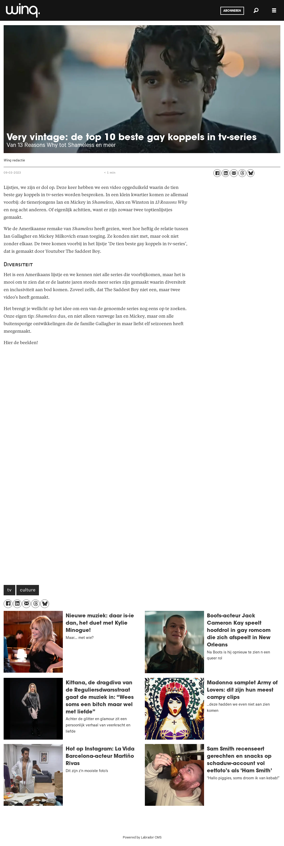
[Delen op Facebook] (217, 173)
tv (9, 590)
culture (28, 590)
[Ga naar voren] (22, 10)
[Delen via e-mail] (234, 173)
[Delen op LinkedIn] (225, 173)
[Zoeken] (256, 10)
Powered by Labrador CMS (142, 838)
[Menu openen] (274, 10)
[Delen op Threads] (242, 173)
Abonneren (232, 11)
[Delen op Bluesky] (250, 173)
